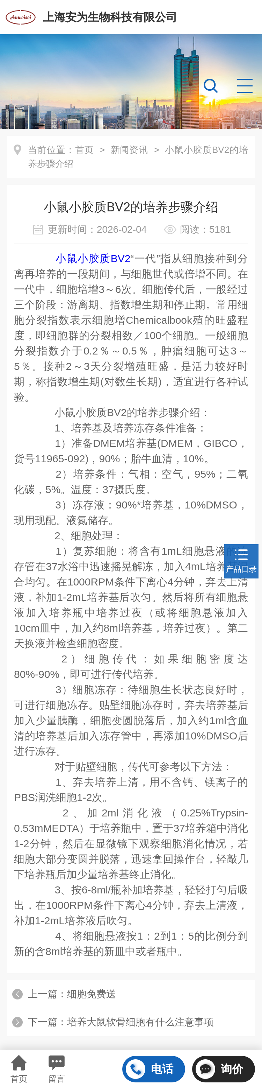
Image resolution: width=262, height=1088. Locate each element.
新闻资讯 (129, 150)
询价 (219, 1069)
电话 (149, 1069)
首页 (84, 150)
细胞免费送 (91, 994)
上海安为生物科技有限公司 (110, 17)
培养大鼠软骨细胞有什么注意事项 (140, 1022)
